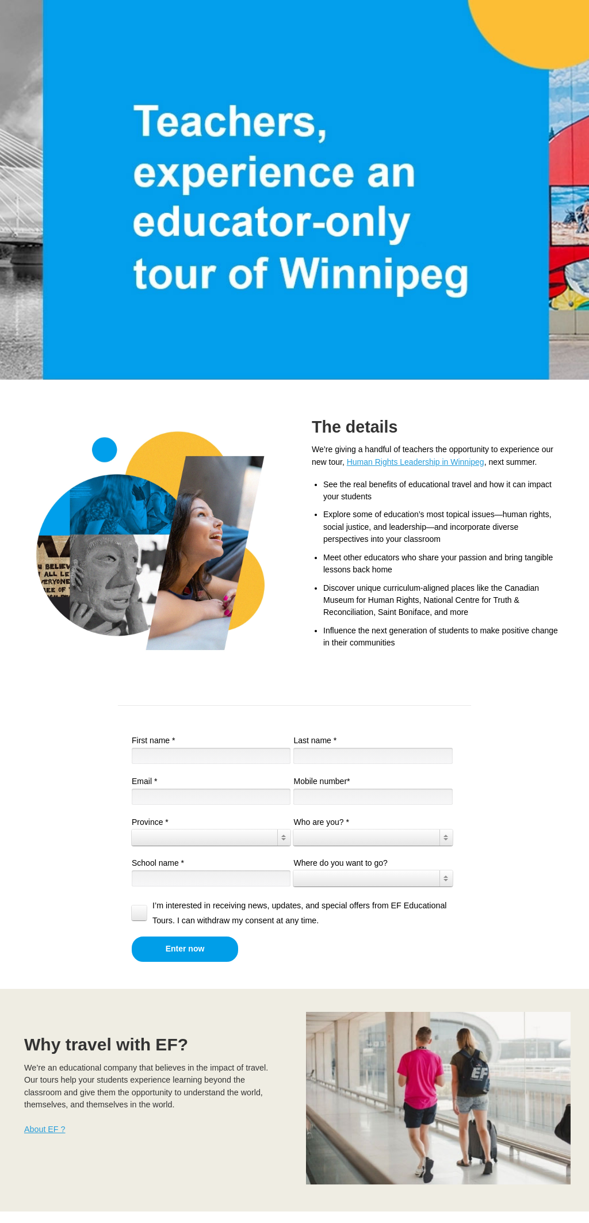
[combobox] (211, 838)
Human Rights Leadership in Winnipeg (415, 462)
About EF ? (45, 1129)
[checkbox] (294, 913)
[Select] (211, 838)
